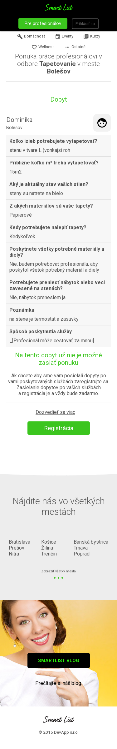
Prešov (16, 548)
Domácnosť (31, 36)
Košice (48, 542)
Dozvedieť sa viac (55, 412)
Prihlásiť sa (85, 23)
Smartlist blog (58, 660)
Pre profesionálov (43, 23)
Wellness (43, 47)
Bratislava (19, 542)
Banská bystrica (91, 542)
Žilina (47, 548)
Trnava (81, 548)
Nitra (14, 554)
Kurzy (91, 36)
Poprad (82, 554)
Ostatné (75, 47)
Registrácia (58, 428)
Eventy (64, 36)
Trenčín (49, 554)
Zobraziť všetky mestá (58, 571)
